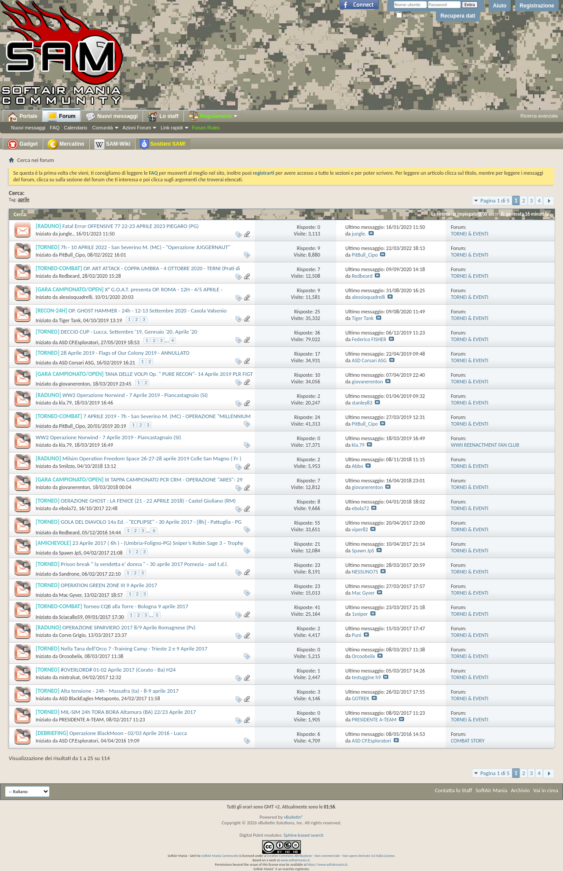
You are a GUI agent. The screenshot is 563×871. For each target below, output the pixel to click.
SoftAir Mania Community (219, 855)
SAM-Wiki (112, 144)
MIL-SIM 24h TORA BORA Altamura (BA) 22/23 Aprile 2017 (128, 712)
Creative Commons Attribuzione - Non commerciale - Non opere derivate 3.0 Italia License (331, 855)
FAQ (54, 127)
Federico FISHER (369, 339)
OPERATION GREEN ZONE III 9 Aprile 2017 (109, 585)
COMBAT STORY (468, 741)
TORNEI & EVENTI (469, 234)
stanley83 (362, 403)
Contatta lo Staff (453, 790)
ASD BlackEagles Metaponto (89, 698)
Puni (357, 635)
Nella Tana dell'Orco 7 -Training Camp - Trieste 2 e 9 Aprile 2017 (134, 648)
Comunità (102, 127)
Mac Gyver (70, 595)
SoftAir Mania (491, 790)
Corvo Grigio (72, 635)
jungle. (66, 234)
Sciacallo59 (71, 617)
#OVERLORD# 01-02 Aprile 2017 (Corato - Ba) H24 (118, 669)
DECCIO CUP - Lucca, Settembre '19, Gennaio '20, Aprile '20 (129, 331)
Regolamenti (213, 116)
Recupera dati (457, 16)
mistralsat (69, 677)
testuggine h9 (366, 677)
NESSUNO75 (365, 572)
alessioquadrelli (75, 297)
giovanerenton (74, 384)
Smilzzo (67, 466)
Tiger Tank (69, 320)
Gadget (22, 144)
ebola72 (67, 508)
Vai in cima (545, 790)
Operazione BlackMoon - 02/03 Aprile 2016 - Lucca (128, 733)
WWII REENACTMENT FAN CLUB (485, 445)
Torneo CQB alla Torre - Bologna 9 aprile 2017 (135, 606)
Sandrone (69, 574)
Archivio (520, 790)
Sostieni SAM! (163, 144)
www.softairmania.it (295, 860)
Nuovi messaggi (28, 127)
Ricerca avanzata (539, 115)
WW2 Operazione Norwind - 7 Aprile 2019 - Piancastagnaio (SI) (135, 395)
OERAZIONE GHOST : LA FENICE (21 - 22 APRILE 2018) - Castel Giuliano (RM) (148, 500)
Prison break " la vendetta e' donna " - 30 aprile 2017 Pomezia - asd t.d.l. (144, 564)
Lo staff (163, 116)
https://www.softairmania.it (327, 864)
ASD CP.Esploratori (78, 342)
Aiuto (500, 6)
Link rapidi (172, 127)
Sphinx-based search (304, 835)
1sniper (360, 614)
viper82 (360, 529)
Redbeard (69, 276)
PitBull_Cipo (72, 255)
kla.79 (65, 403)
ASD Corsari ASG (76, 363)
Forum (61, 116)
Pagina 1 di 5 (495, 200)
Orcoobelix (70, 656)
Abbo (357, 466)
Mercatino (66, 144)
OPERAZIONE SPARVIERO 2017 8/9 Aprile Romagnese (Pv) (129, 627)
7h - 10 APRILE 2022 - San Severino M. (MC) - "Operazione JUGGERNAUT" (145, 247)
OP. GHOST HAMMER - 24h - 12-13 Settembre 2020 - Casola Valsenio (147, 310)
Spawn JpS (70, 553)
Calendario (75, 127)
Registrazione (536, 6)
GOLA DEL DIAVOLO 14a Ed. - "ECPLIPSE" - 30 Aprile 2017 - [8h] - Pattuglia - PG (151, 521)
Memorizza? (411, 15)
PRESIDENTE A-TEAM (81, 720)
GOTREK (360, 698)
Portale (22, 116)
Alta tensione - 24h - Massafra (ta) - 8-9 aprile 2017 (120, 690)
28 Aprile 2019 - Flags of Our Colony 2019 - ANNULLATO (125, 352)
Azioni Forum (137, 127)
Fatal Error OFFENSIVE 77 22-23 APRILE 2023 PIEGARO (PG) (130, 226)
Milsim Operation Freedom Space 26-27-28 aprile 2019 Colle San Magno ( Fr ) (151, 458)
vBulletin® (293, 817)
